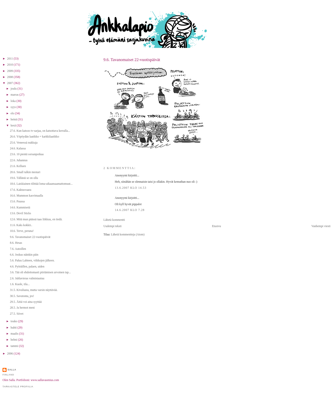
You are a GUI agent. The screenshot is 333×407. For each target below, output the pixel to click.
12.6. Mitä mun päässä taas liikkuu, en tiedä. (36, 219)
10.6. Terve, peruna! (22, 231)
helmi (14, 339)
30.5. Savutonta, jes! (22, 296)
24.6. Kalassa (18, 148)
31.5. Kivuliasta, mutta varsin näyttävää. (34, 290)
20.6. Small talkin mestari (25, 172)
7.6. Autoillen (18, 249)
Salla (12, 369)
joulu (14, 88)
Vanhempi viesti (320, 226)
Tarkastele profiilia (18, 386)
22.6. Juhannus (18, 160)
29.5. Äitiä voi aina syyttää (26, 302)
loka (13, 101)
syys (14, 107)
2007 (10, 83)
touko (14, 321)
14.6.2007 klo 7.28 (130, 210)
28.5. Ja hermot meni (22, 307)
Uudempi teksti (112, 226)
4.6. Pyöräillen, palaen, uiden (27, 266)
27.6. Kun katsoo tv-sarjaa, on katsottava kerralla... (40, 130)
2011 (10, 58)
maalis (15, 333)
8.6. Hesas (16, 243)
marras (15, 94)
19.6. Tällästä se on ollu (24, 178)
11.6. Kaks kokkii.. (21, 225)
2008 (10, 77)
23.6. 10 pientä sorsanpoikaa (26, 154)
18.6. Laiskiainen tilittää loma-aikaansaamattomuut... (41, 183)
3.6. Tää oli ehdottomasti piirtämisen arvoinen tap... (40, 272)
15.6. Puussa (17, 201)
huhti (14, 327)
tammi (15, 346)
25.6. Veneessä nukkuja (24, 142)
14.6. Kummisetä (20, 207)
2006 (10, 353)
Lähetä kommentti (114, 220)
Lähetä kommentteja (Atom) (128, 234)
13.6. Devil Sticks (20, 213)
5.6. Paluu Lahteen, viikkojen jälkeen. (32, 260)
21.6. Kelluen (18, 166)
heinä (14, 119)
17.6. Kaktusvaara (20, 190)
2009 (10, 71)
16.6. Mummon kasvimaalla (26, 195)
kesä (14, 125)
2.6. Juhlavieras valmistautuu (27, 278)
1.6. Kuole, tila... (20, 284)
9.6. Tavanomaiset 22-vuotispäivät (131, 59)
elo (13, 113)
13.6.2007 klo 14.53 (130, 187)
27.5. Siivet (16, 313)
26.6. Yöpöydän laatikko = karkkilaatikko (34, 136)
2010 (10, 64)
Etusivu (216, 226)
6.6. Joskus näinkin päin (24, 254)
